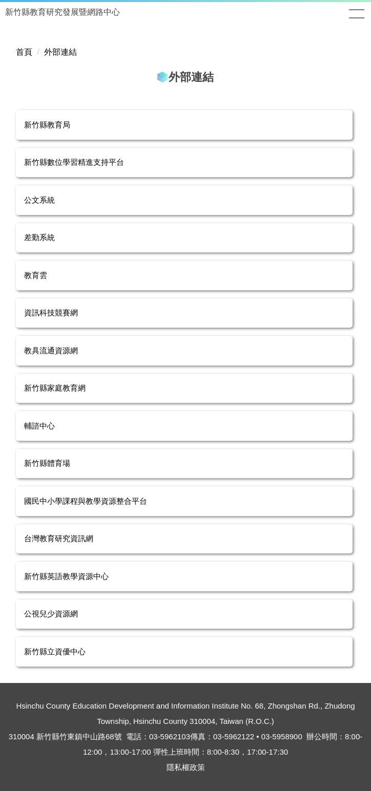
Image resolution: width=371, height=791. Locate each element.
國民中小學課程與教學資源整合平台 (85, 501)
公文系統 (39, 200)
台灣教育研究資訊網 (58, 538)
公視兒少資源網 (51, 613)
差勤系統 (39, 237)
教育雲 (35, 275)
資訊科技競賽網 (51, 312)
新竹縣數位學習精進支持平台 (74, 162)
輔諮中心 (39, 425)
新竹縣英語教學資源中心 (66, 576)
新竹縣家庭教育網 (55, 387)
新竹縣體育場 (47, 463)
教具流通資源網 (51, 350)
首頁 (24, 52)
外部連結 (60, 52)
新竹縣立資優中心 (55, 651)
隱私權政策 (186, 767)
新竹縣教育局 (47, 124)
